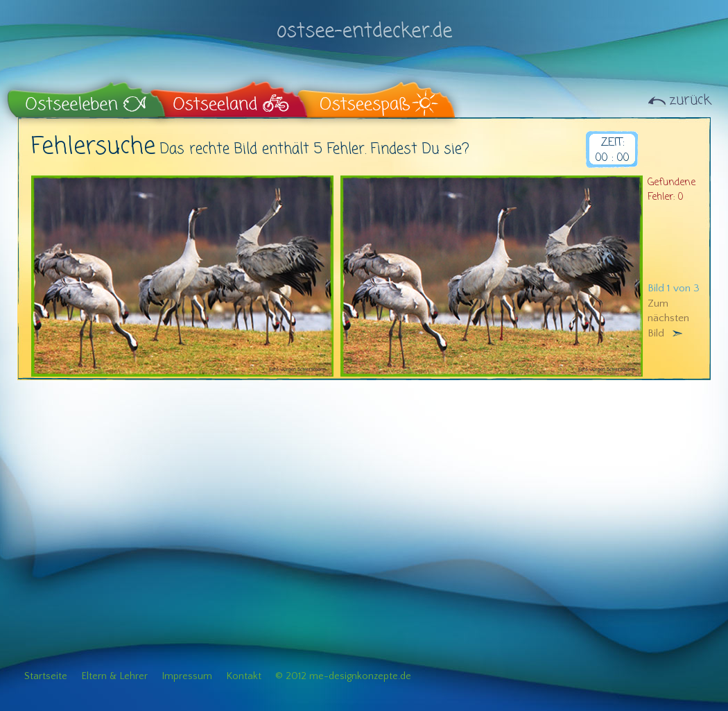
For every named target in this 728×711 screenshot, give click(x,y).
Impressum (187, 676)
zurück (690, 100)
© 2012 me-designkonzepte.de (343, 676)
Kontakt (243, 676)
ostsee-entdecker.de (364, 22)
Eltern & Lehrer (114, 676)
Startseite (45, 676)
